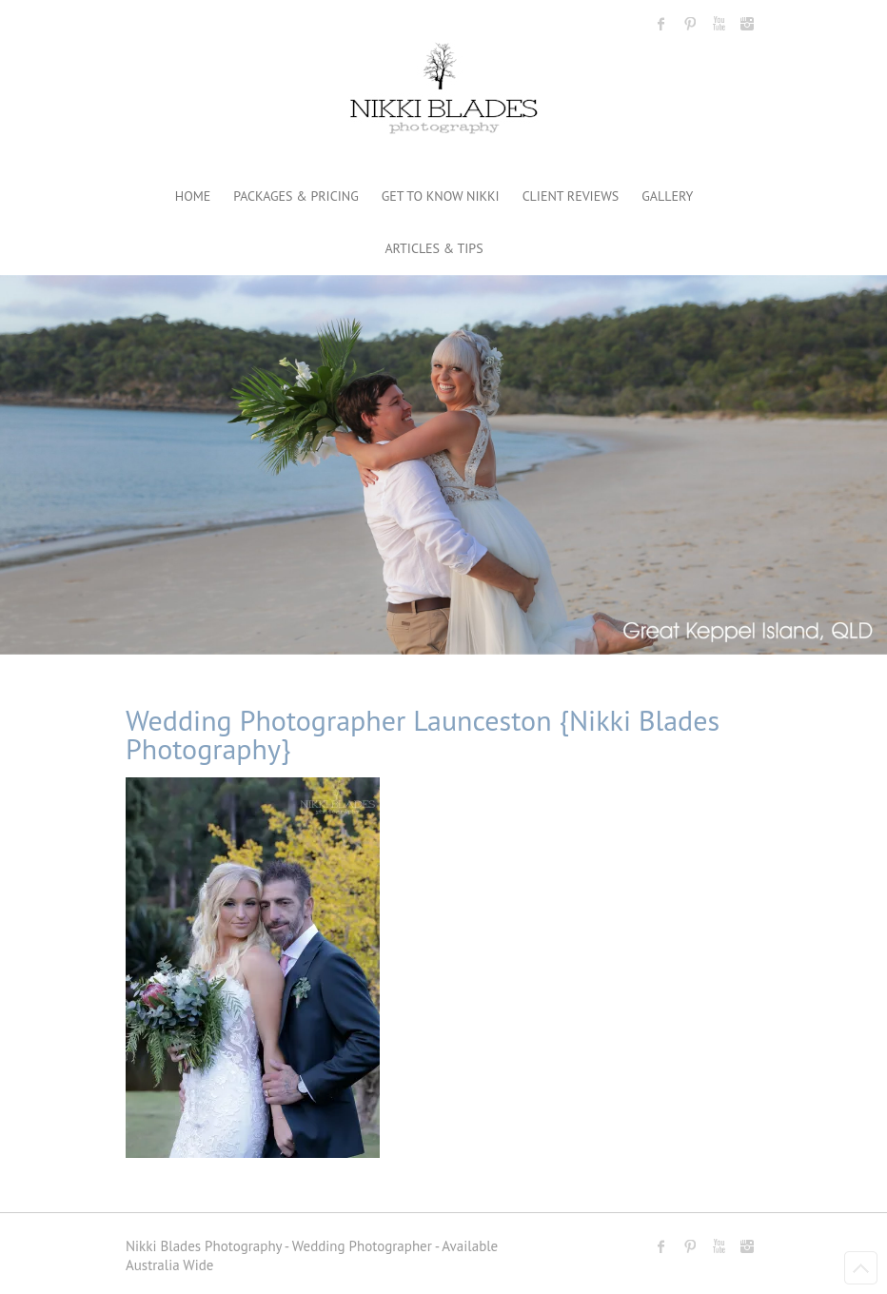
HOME (193, 196)
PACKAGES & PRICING (295, 196)
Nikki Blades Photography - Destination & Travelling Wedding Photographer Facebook (661, 24)
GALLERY (667, 196)
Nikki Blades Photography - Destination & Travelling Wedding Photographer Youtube (718, 24)
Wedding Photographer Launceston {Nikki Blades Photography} (422, 734)
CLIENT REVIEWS (571, 196)
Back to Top (860, 1267)
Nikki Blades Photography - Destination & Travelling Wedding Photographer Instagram (747, 24)
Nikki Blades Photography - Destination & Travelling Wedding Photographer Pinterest (690, 24)
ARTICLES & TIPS (433, 248)
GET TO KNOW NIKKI (441, 196)
